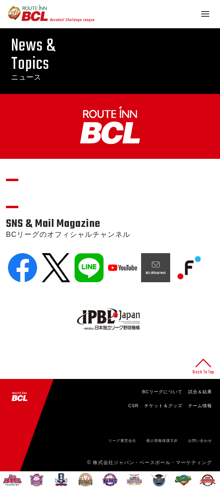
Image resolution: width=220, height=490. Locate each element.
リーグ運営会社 (122, 441)
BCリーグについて (162, 391)
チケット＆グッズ (163, 405)
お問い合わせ (200, 441)
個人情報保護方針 (162, 441)
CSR (133, 405)
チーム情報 (200, 405)
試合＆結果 (200, 391)
